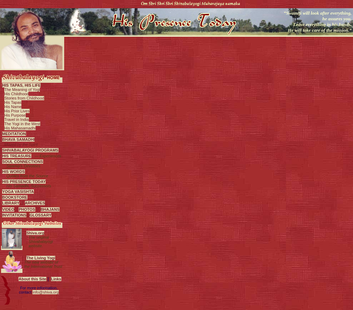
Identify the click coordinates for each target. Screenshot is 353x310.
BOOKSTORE (14, 197)
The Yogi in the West (22, 124)
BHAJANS (50, 209)
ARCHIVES (35, 203)
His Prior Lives (17, 111)
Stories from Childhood (24, 98)
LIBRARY (10, 203)
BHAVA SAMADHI (18, 139)
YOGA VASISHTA (18, 191)
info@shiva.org (45, 292)
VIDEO (8, 209)
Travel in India (16, 119)
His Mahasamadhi (20, 128)
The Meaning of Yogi (22, 89)
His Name (12, 107)
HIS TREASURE (16, 156)
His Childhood (16, 94)
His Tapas (12, 102)
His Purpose (15, 115)
